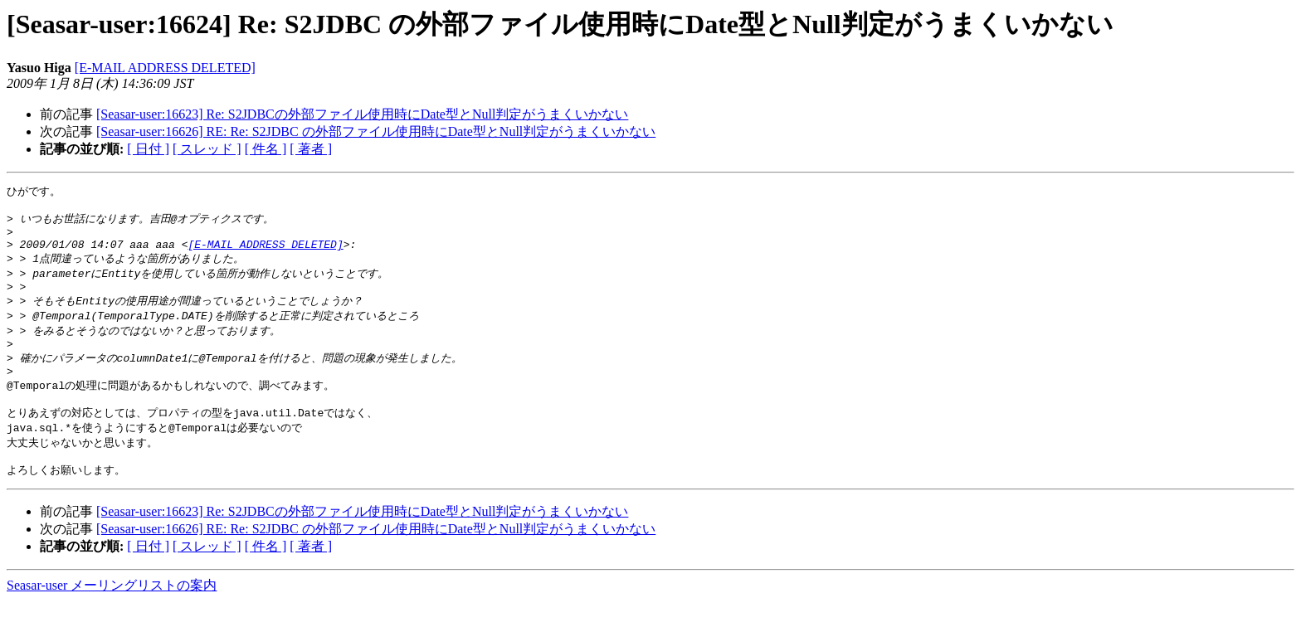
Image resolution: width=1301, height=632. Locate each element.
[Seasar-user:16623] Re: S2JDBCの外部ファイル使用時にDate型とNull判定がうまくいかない (362, 114)
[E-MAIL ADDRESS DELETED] (165, 68)
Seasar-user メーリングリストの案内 (112, 616)
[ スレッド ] (207, 149)
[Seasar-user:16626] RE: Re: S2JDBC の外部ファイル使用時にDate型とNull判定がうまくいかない (375, 131)
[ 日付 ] (148, 149)
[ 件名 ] (266, 149)
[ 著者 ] (311, 149)
